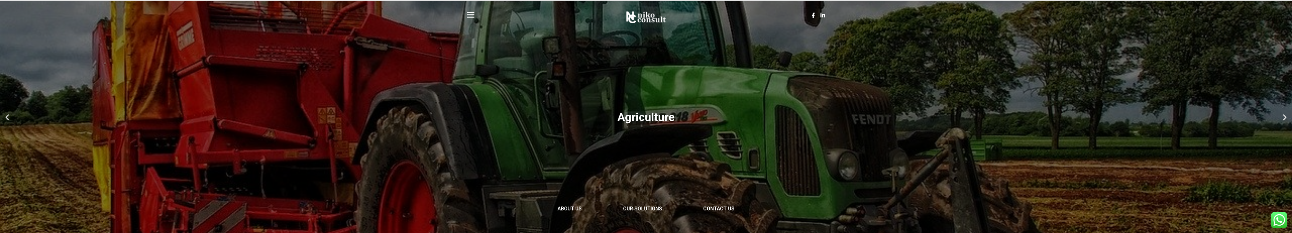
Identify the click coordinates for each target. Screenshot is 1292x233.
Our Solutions (642, 210)
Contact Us (732, 210)
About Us (556, 210)
